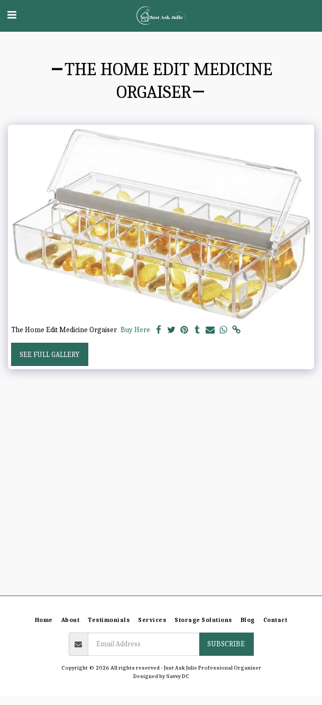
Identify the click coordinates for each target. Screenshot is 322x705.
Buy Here (135, 329)
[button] (12, 15)
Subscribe (226, 643)
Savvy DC (177, 676)
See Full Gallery (49, 354)
